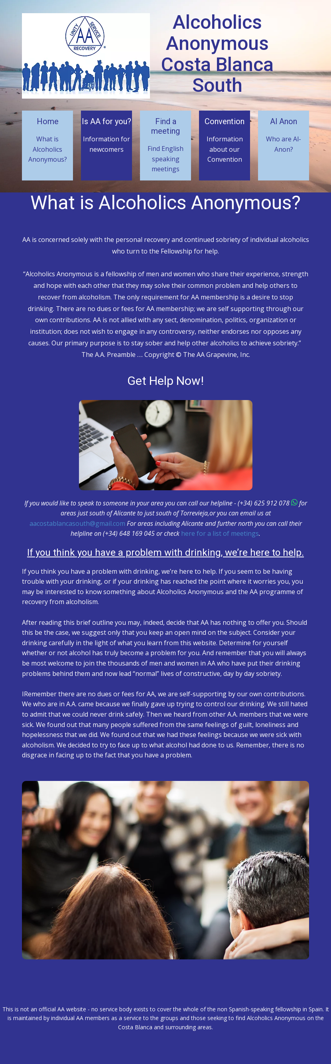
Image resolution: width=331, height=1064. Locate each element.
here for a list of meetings (220, 533)
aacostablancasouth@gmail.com (77, 523)
